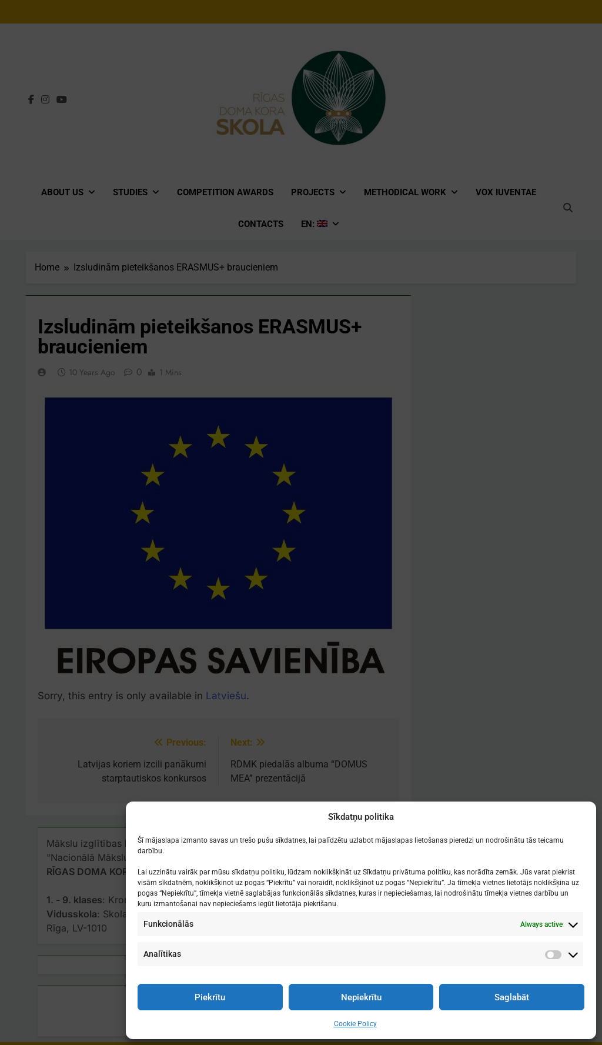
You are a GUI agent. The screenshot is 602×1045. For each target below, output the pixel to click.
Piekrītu (210, 997)
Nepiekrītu (361, 997)
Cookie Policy (355, 1024)
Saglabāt (511, 997)
